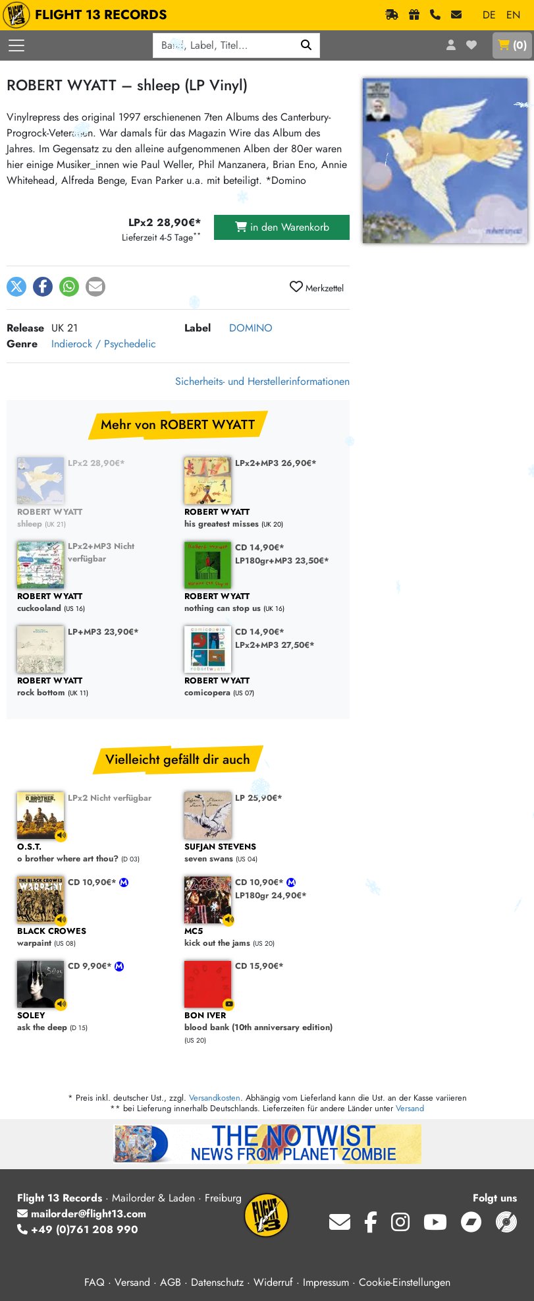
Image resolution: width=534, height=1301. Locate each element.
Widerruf (273, 1282)
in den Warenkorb (282, 227)
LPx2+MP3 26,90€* (276, 463)
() (512, 45)
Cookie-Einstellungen (404, 1282)
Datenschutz (217, 1282)
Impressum (326, 1282)
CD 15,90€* (259, 966)
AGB (170, 1282)
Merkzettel (317, 287)
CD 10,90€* (93, 882)
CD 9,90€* (91, 966)
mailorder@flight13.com (81, 1213)
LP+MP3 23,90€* (103, 631)
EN (513, 14)
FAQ (94, 1282)
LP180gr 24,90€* (271, 895)
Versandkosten (214, 1097)
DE (489, 14)
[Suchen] (306, 45)
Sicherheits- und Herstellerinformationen (262, 381)
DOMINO (251, 327)
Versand (410, 1108)
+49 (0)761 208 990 (77, 1229)
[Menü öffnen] (16, 45)
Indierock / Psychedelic (103, 343)
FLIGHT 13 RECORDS (88, 15)
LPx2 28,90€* (96, 463)
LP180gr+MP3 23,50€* (282, 560)
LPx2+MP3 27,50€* (275, 645)
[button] (16, 287)
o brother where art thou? (94, 853)
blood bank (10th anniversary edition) (261, 1021)
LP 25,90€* (258, 798)
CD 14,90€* (259, 547)
